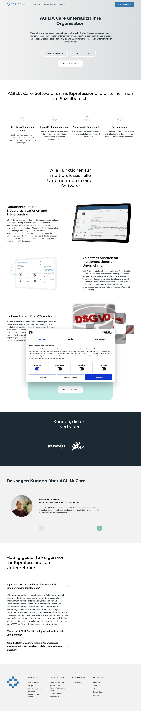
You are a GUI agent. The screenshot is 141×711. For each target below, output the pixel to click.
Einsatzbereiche (50, 4)
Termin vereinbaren (124, 4)
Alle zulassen (98, 377)
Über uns (96, 683)
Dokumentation (34, 683)
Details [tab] (70, 339)
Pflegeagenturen (56, 694)
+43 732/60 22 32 (83, 53)
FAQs (73, 686)
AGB (95, 689)
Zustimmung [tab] (41, 339)
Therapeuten (54, 697)
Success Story (77, 683)
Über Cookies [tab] (100, 339)
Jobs (95, 686)
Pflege (30, 686)
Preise (62, 4)
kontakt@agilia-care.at (55, 53)
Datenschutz (98, 692)
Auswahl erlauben (70, 377)
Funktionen (36, 4)
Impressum (97, 695)
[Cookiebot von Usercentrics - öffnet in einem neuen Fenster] (103, 332)
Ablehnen (42, 377)
